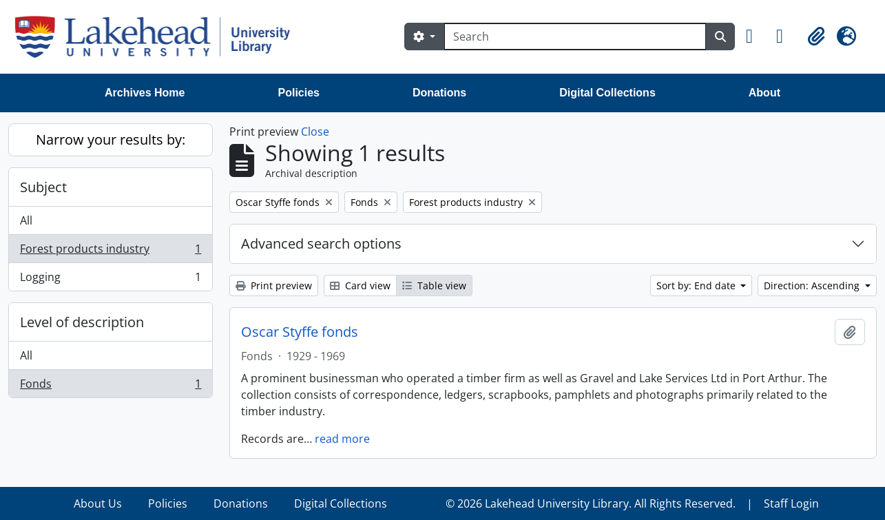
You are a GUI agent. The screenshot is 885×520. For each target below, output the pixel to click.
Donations (439, 92)
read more (342, 438)
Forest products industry (110, 251)
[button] (755, 36)
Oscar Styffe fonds (299, 332)
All (26, 220)
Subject (43, 187)
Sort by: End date (697, 285)
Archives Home (145, 92)
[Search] (575, 36)
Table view (434, 285)
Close (315, 131)
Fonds (110, 386)
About (764, 92)
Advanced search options (321, 243)
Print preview (274, 285)
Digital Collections (607, 92)
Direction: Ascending (813, 285)
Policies (299, 92)
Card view (360, 285)
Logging (110, 280)
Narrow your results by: (110, 139)
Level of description (82, 322)
